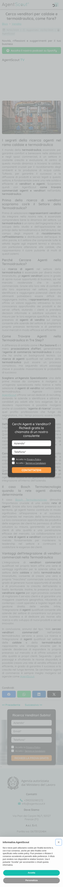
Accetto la (28, 459)
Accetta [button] (31, 873)
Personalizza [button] (31, 880)
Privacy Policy (34, 459)
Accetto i (31, 463)
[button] (58, 842)
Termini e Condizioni (35, 463)
